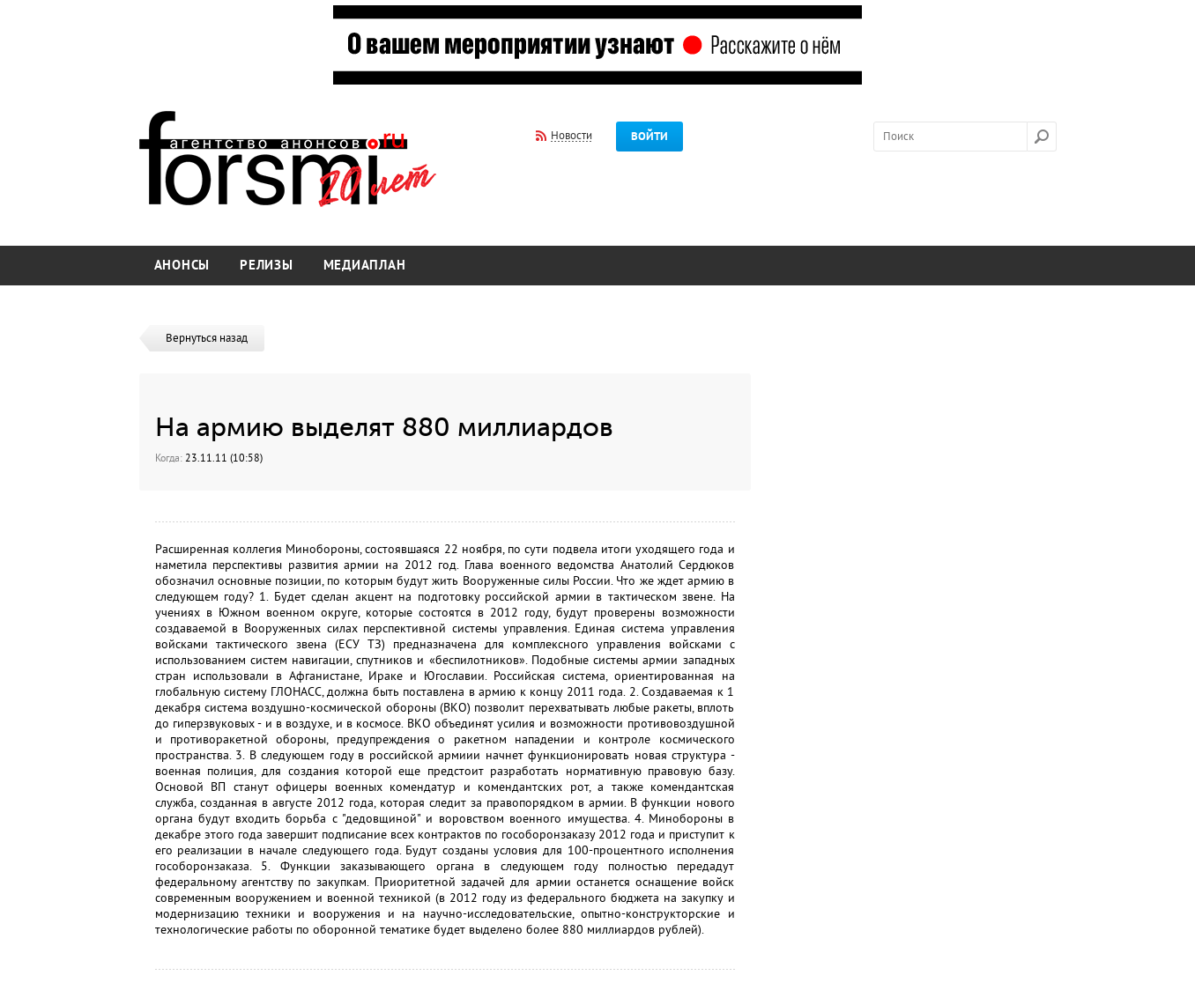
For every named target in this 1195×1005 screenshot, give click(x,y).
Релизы (266, 265)
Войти (649, 136)
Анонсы (182, 265)
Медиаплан (364, 265)
